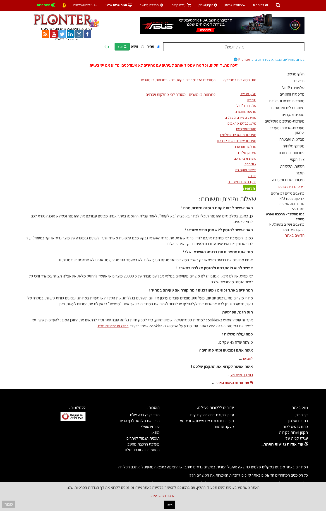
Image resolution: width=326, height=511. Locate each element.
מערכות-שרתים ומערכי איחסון (287, 130)
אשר (169, 504)
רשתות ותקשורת (292, 166)
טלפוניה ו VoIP (293, 87)
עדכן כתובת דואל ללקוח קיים (212, 414)
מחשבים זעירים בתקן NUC (286, 224)
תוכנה (300, 173)
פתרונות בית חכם (291, 152)
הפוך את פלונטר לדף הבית (140, 420)
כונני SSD (298, 209)
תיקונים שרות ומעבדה (288, 179)
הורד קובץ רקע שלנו (145, 414)
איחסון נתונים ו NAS (291, 198)
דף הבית (260, 5)
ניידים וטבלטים (85, 5)
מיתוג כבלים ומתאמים (287, 107)
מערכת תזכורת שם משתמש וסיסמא (207, 420)
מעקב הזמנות (223, 426)
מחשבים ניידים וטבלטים (286, 101)
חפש (122, 47)
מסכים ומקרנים (293, 114)
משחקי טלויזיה (293, 146)
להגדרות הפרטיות (163, 495)
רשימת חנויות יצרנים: (291, 186)
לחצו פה (247, 358)
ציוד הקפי (297, 159)
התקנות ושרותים (293, 229)
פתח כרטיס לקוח (295, 426)
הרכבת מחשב (152, 5)
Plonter (269, 59)
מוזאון (155, 432)
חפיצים (299, 80)
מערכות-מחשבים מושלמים (284, 121)
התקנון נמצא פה (241, 374)
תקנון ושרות (207, 5)
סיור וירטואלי (150, 426)
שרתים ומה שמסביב (291, 203)
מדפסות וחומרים (292, 94)
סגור (9, 504)
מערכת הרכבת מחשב (143, 444)
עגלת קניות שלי (296, 438)
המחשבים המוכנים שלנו (142, 449)
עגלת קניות (181, 5)
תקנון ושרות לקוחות (293, 432)
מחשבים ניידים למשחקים (287, 193)
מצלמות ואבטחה (292, 139)
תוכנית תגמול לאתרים (143, 438)
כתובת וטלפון (235, 5)
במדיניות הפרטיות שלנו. (113, 326)
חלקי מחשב (295, 74)
